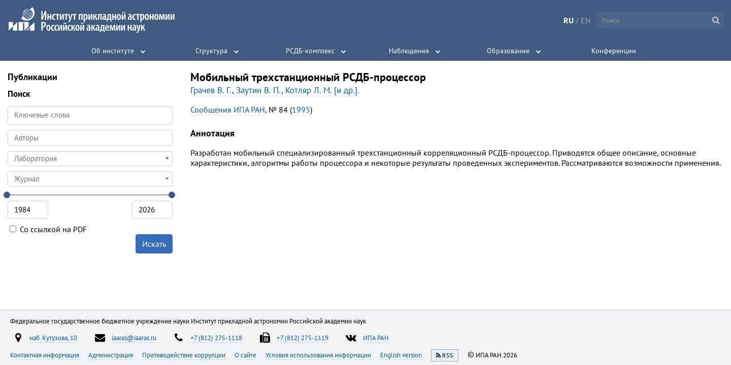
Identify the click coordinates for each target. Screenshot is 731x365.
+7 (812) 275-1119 (302, 337)
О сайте (246, 354)
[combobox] (90, 138)
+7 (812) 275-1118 (216, 337)
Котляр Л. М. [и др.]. (322, 90)
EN (586, 20)
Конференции (613, 50)
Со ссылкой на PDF (48, 229)
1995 (301, 109)
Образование (508, 50)
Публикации (32, 77)
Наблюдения (409, 50)
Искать (154, 244)
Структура (211, 50)
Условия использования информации (319, 354)
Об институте (112, 50)
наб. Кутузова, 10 (53, 337)
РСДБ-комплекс (310, 50)
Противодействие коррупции (184, 354)
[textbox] (90, 159)
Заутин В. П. (258, 90)
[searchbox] (90, 137)
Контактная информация (45, 354)
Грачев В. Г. (211, 90)
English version (401, 354)
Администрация (111, 354)
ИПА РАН (376, 337)
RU (568, 20)
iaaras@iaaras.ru (134, 337)
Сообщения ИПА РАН (227, 109)
